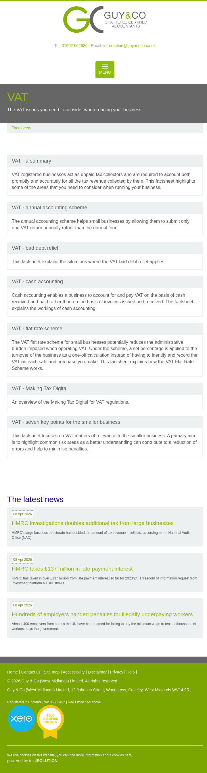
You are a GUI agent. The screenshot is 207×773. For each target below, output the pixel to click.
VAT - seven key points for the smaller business (66, 422)
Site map (52, 672)
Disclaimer (97, 672)
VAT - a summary (31, 161)
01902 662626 (75, 45)
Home (12, 672)
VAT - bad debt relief (35, 248)
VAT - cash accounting (37, 281)
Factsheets (21, 128)
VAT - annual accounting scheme (49, 207)
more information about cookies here (104, 755)
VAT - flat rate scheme (37, 328)
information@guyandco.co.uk (129, 45)
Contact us (31, 672)
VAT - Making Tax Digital (40, 388)
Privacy (116, 672)
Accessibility (74, 672)
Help (130, 672)
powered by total (32, 760)
